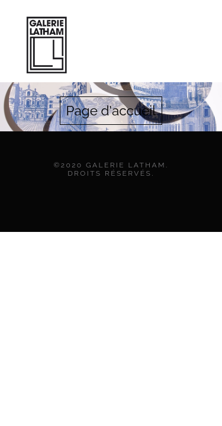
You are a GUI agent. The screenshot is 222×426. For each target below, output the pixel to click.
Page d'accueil (111, 110)
